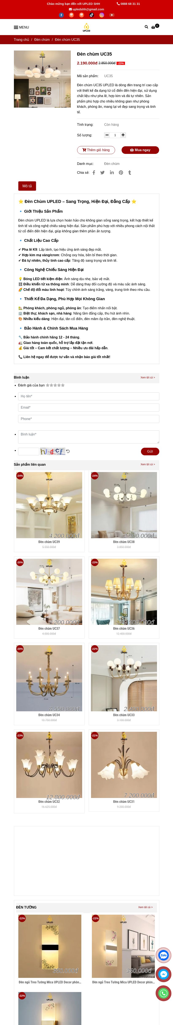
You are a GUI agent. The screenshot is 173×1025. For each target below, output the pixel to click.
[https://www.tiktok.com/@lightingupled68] (92, 14)
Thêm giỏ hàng (96, 150)
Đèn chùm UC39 (49, 542)
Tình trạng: (85, 124)
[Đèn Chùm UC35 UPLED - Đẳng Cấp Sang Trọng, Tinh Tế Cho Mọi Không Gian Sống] (155, 27)
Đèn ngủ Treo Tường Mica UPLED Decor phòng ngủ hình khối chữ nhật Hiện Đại (50, 982)
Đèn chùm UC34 (49, 715)
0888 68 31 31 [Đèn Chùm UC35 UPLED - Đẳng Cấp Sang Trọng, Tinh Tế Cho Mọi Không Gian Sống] (128, 3)
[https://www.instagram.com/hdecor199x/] (102, 14)
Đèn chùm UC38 (124, 542)
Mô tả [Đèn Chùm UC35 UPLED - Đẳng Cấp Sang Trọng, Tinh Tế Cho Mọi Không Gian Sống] (27, 186)
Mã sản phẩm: (88, 76)
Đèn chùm (111, 164)
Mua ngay (140, 150)
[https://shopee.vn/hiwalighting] (82, 14)
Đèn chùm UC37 (49, 629)
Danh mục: (86, 164)
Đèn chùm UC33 (124, 715)
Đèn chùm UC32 (49, 802)
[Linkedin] (112, 172)
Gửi (150, 451)
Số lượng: (85, 135)
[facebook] (62, 14)
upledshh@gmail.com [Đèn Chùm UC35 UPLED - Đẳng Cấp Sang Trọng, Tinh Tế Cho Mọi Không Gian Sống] (86, 9)
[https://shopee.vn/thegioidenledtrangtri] (72, 14)
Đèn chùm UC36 (124, 629)
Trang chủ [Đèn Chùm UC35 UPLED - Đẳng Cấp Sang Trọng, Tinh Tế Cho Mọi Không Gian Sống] (21, 39)
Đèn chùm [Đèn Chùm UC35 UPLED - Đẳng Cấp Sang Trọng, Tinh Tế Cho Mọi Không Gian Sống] (42, 39)
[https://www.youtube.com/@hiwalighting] (112, 14)
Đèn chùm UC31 (124, 802)
